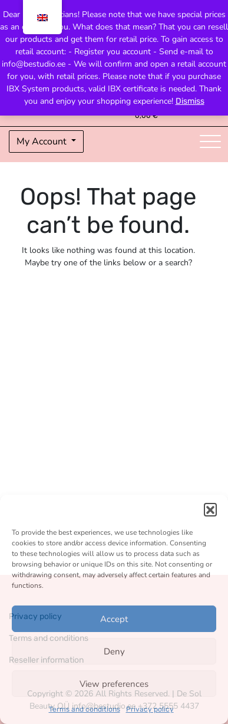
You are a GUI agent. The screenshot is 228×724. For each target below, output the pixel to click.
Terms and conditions (84, 709)
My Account (42, 141)
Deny (114, 651)
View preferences (114, 684)
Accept (114, 619)
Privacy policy (150, 709)
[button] (210, 509)
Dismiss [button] (190, 101)
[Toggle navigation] (210, 141)
